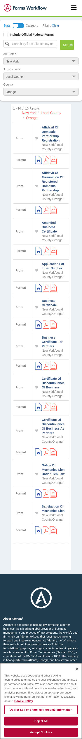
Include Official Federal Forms (32, 34)
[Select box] (30, 43)
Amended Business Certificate (49, 227)
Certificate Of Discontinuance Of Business (53, 383)
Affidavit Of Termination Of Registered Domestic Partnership (52, 181)
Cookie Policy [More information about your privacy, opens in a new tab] (23, 701)
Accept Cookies (41, 732)
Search (68, 45)
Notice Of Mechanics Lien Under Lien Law (53, 470)
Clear (55, 25)
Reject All (40, 721)
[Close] (77, 669)
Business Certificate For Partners (52, 342)
